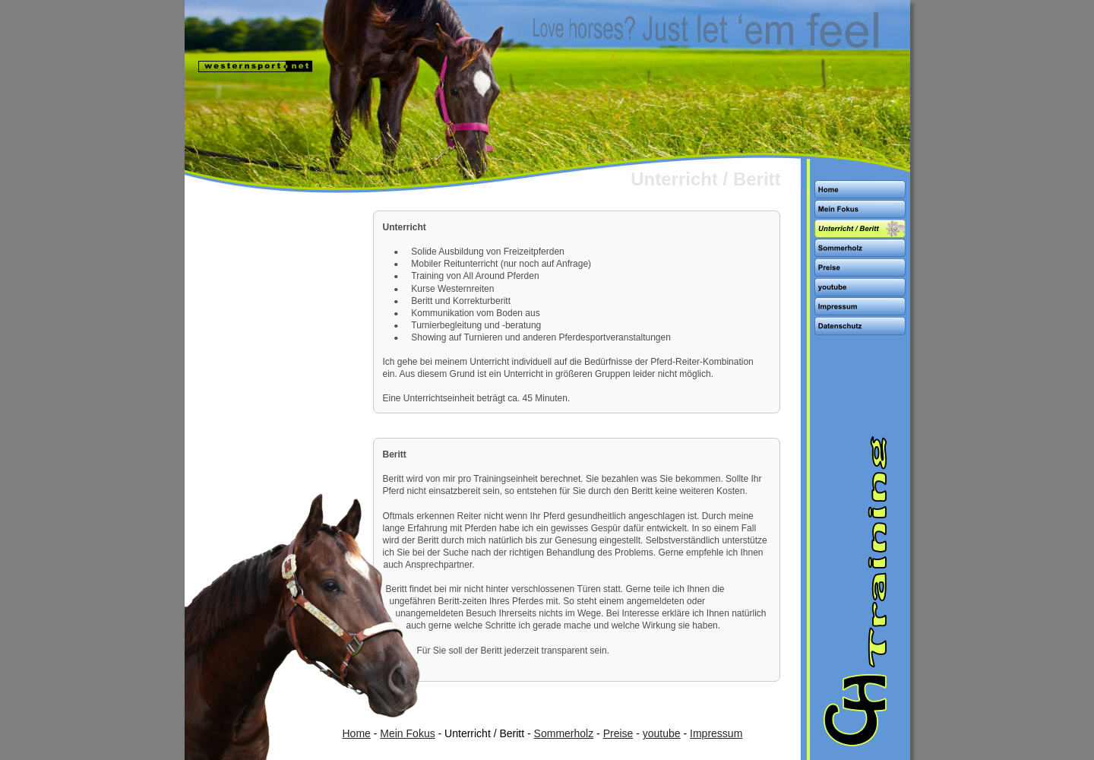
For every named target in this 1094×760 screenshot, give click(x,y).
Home (357, 733)
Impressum (716, 733)
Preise (618, 733)
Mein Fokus (407, 733)
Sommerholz (564, 733)
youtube (662, 733)
